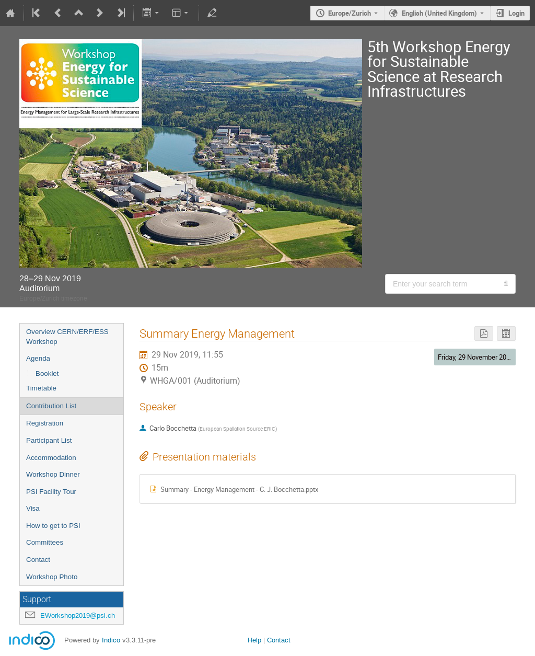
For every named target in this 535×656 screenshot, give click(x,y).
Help (254, 640)
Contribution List (51, 406)
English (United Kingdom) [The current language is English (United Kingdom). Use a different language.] (439, 13)
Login (516, 13)
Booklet (47, 373)
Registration (44, 423)
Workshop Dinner (53, 474)
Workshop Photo (51, 577)
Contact (38, 559)
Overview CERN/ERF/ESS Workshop (67, 337)
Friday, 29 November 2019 (476, 357)
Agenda (38, 358)
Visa (33, 508)
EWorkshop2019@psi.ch (77, 615)
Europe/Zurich (349, 13)
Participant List (49, 440)
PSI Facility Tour (51, 492)
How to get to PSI (53, 526)
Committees (44, 542)
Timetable (41, 388)
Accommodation (51, 458)
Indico (111, 640)
